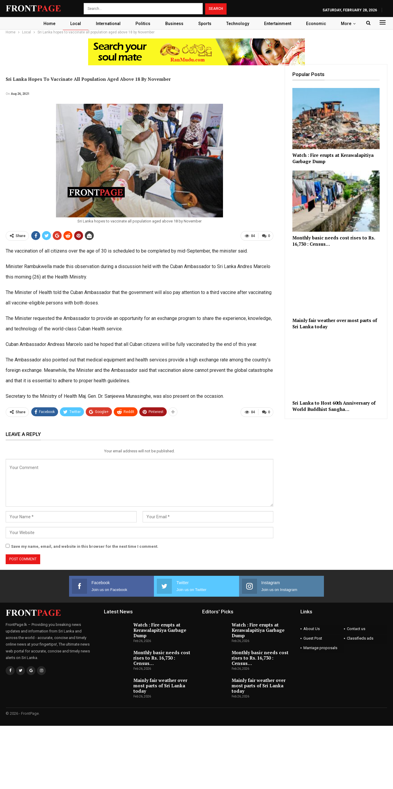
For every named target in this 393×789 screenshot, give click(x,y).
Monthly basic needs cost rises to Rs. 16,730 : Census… (161, 657)
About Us (311, 628)
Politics (142, 23)
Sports (206, 23)
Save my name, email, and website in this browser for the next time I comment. (84, 546)
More (349, 23)
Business (175, 23)
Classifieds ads (360, 638)
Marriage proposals (320, 648)
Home (46, 23)
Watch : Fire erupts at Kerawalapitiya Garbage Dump (159, 630)
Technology (240, 23)
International (107, 23)
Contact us (356, 628)
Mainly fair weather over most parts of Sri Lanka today (160, 685)
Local (73, 23)
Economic (319, 23)
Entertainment (280, 23)
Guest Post (312, 638)
